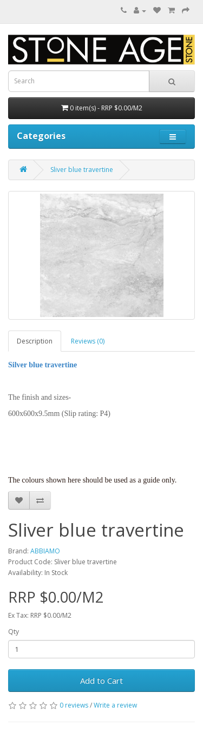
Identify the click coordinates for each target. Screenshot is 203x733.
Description (35, 341)
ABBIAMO (45, 551)
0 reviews (74, 705)
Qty (13, 631)
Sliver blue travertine (81, 169)
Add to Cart (101, 680)
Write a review (115, 705)
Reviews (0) (87, 341)
